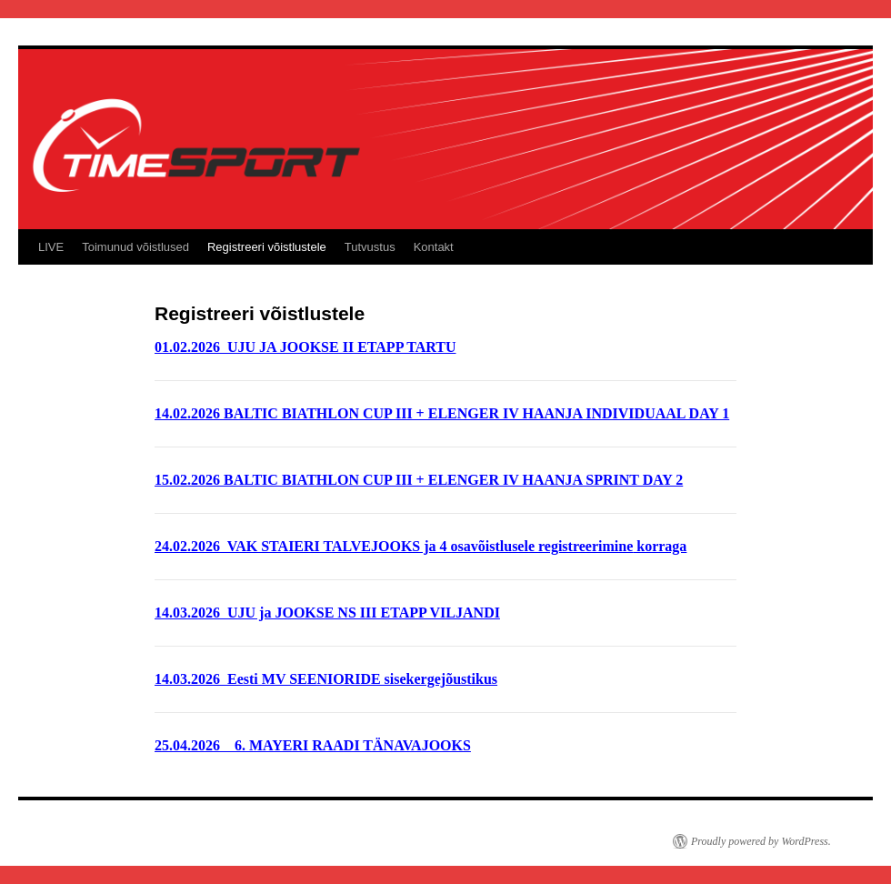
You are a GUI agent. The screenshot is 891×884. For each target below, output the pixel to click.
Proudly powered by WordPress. (761, 841)
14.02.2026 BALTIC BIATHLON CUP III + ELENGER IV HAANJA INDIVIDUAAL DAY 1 (442, 413)
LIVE (51, 247)
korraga (659, 546)
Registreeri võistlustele (266, 247)
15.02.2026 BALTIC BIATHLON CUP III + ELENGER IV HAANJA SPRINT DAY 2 (419, 479)
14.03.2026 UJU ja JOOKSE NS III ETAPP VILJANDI (327, 612)
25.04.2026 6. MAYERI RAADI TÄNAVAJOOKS (313, 745)
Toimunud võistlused (135, 247)
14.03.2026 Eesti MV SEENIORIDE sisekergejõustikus (326, 679)
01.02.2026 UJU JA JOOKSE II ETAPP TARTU (305, 347)
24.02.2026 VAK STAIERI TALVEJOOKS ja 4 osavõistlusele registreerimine (394, 546)
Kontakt (434, 247)
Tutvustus (370, 247)
